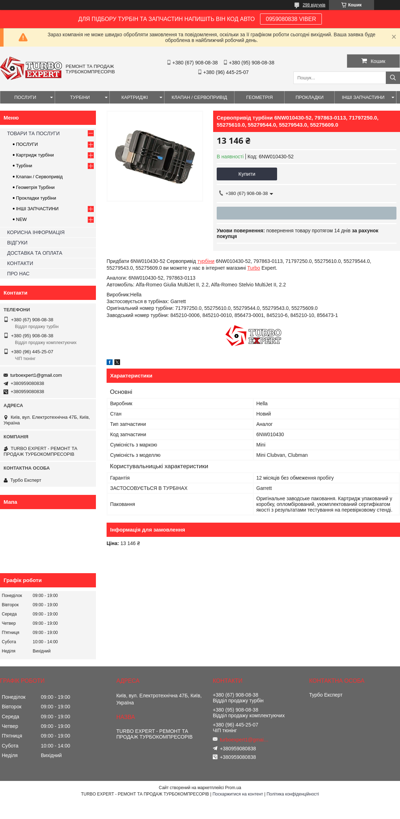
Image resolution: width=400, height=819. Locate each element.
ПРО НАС (18, 273)
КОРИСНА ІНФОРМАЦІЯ (36, 232)
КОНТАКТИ (20, 263)
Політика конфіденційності (292, 794)
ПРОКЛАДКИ (310, 97)
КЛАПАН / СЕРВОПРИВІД (199, 97)
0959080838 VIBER (291, 19)
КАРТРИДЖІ (134, 97)
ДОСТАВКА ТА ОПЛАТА (34, 253)
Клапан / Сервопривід (39, 176)
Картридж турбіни (35, 155)
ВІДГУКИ (17, 242)
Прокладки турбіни (36, 198)
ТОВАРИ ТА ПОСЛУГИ (33, 133)
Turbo (253, 268)
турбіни (206, 261)
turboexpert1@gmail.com (36, 375)
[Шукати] (393, 78)
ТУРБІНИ (80, 97)
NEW (21, 219)
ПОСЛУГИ (25, 97)
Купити (246, 174)
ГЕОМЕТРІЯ (259, 97)
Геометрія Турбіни (35, 187)
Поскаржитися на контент (237, 794)
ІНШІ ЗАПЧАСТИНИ (363, 97)
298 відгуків (314, 4)
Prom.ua (233, 787)
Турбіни (24, 165)
